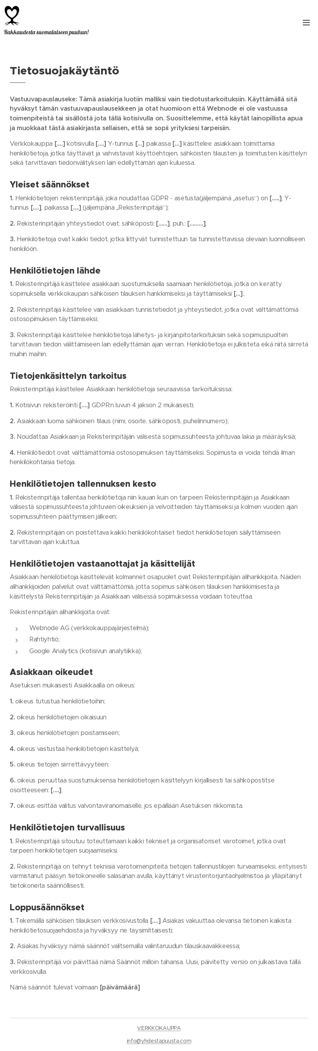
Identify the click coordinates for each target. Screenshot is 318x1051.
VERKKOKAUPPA (159, 1028)
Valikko (306, 22)
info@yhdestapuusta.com (159, 1040)
